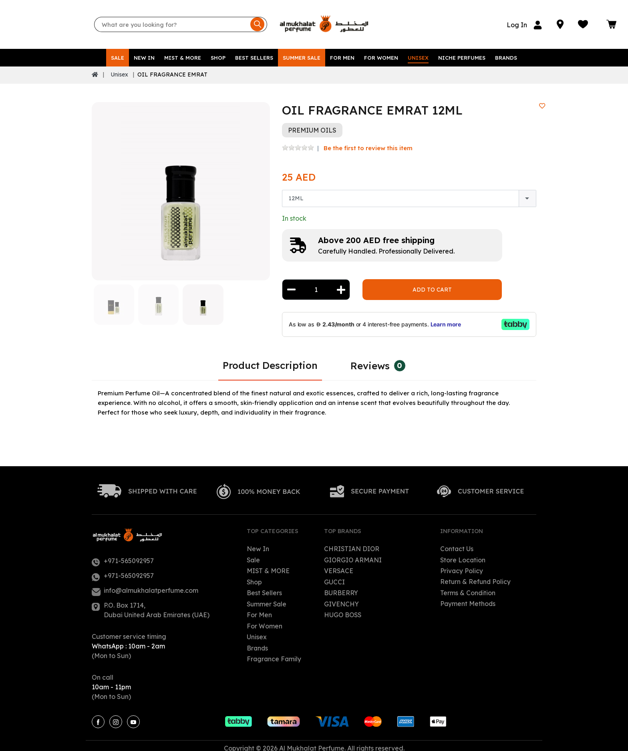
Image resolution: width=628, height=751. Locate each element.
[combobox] (409, 194)
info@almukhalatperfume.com (151, 586)
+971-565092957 (129, 556)
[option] (181, 186)
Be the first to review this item (368, 143)
